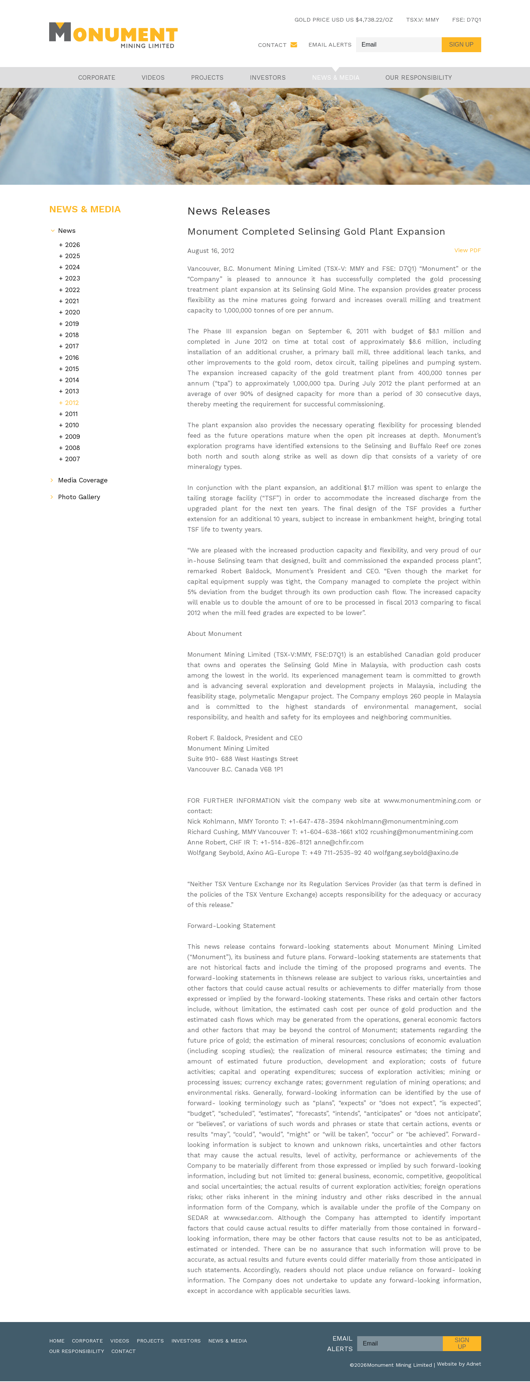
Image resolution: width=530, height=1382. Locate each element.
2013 (72, 387)
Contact (272, 45)
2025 (72, 256)
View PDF (467, 251)
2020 (72, 310)
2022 (72, 289)
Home (56, 1341)
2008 (72, 441)
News (67, 231)
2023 (72, 278)
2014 (72, 376)
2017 (72, 343)
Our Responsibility (418, 78)
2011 (71, 408)
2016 (72, 354)
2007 (72, 452)
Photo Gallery (80, 490)
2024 (72, 267)
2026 (72, 245)
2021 (72, 300)
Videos (153, 78)
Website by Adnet (459, 1366)
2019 (72, 322)
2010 (72, 419)
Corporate (96, 78)
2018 (72, 332)
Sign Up (462, 1344)
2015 (72, 365)
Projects (207, 78)
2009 (72, 430)
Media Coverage (83, 473)
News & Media (335, 78)
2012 (72, 398)
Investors (268, 78)
